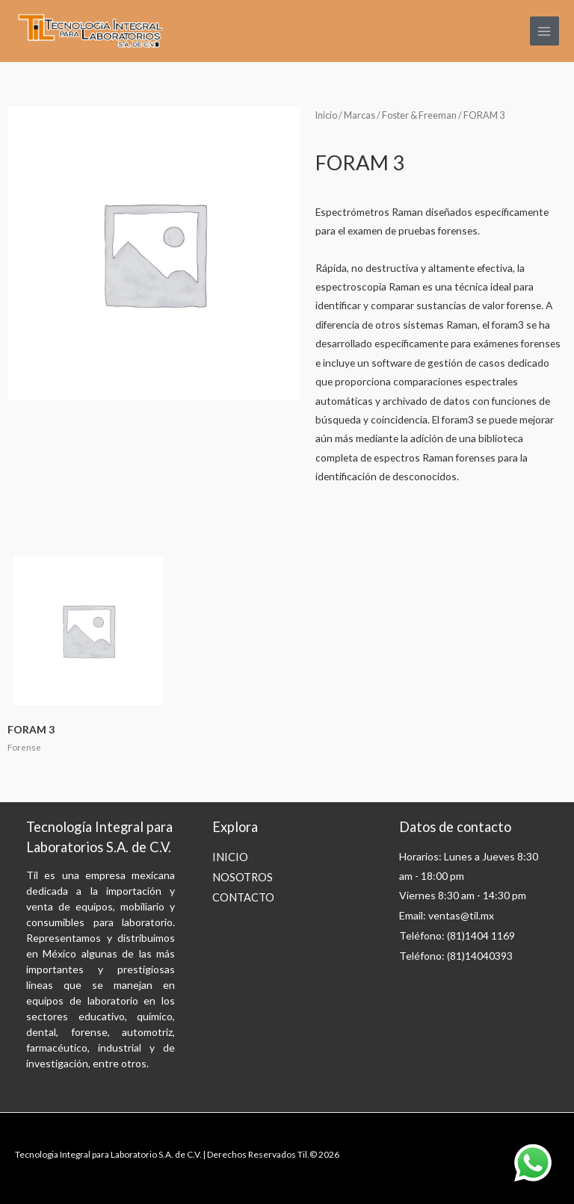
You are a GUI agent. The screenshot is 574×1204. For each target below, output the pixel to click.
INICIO (230, 857)
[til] (89, 31)
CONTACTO (243, 897)
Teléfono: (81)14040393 (456, 955)
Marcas (359, 115)
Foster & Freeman (419, 115)
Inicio (326, 115)
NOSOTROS (242, 877)
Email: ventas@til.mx (446, 915)
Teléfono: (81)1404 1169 (457, 935)
